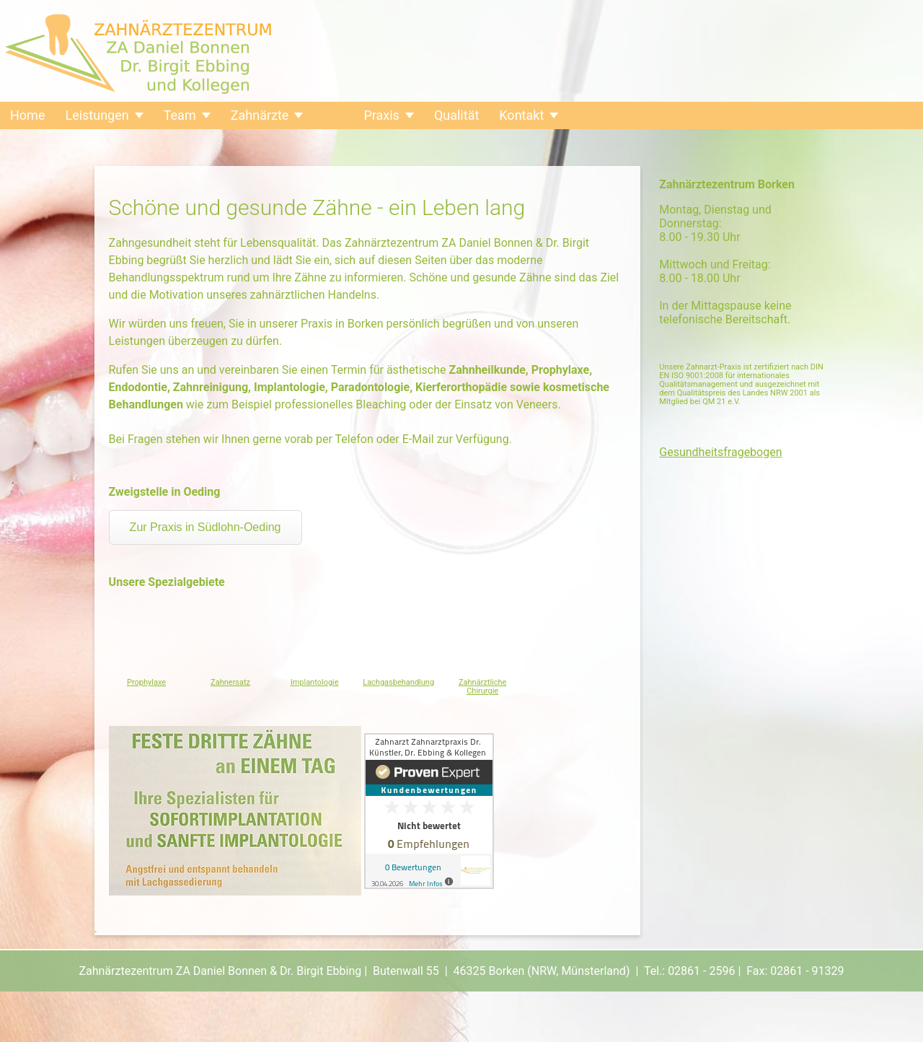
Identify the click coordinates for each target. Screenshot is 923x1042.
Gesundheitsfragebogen (720, 452)
